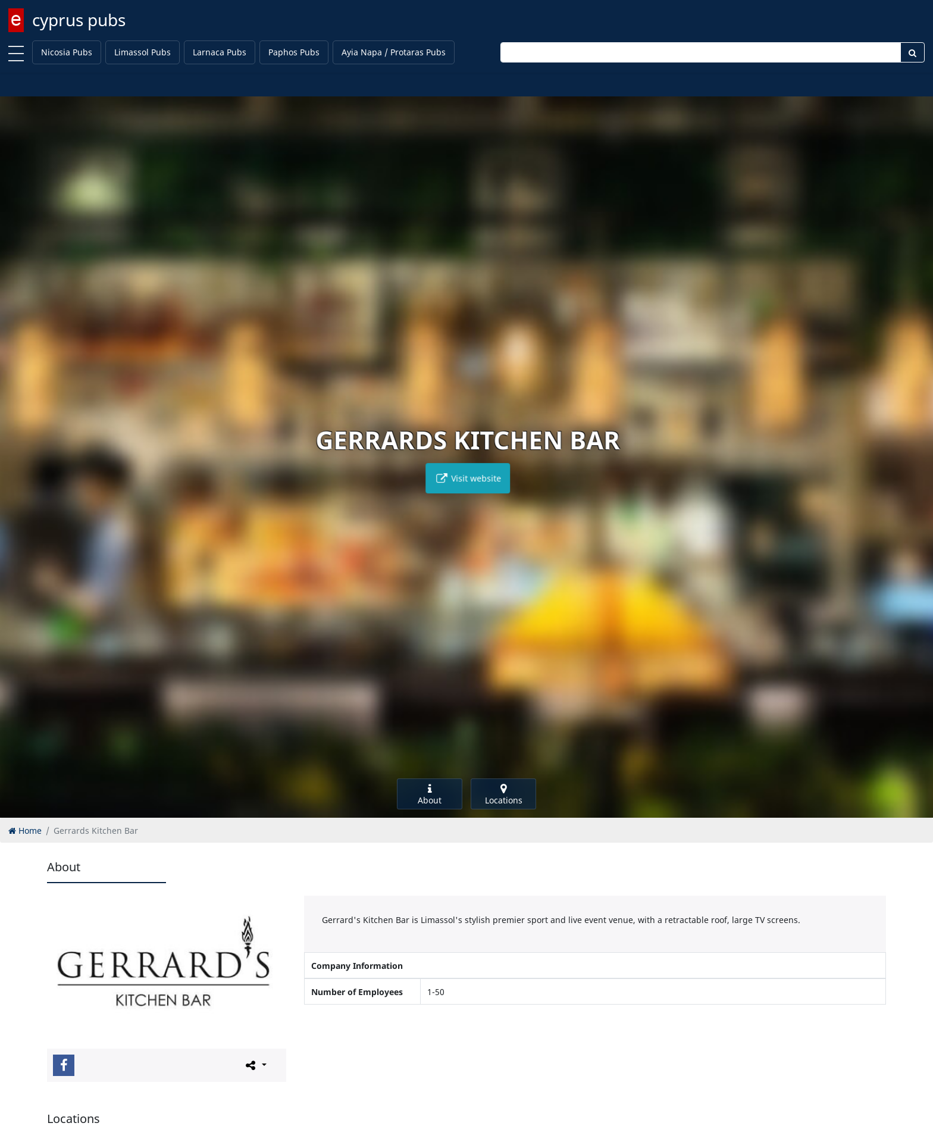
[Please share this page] (255, 1065)
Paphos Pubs (294, 52)
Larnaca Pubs (219, 52)
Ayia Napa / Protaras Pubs (394, 52)
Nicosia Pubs (66, 52)
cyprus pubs (79, 19)
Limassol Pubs (142, 52)
